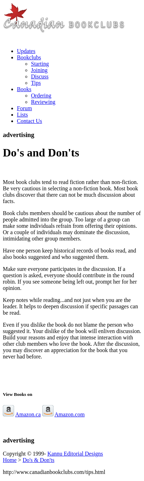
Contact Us (29, 121)
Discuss (40, 76)
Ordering (41, 96)
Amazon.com (70, 414)
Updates (26, 51)
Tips (36, 83)
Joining (39, 70)
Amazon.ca (27, 414)
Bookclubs (29, 57)
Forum (24, 108)
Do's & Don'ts (38, 460)
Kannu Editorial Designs (75, 454)
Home (10, 460)
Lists (22, 115)
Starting (40, 64)
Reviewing (43, 102)
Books (24, 89)
